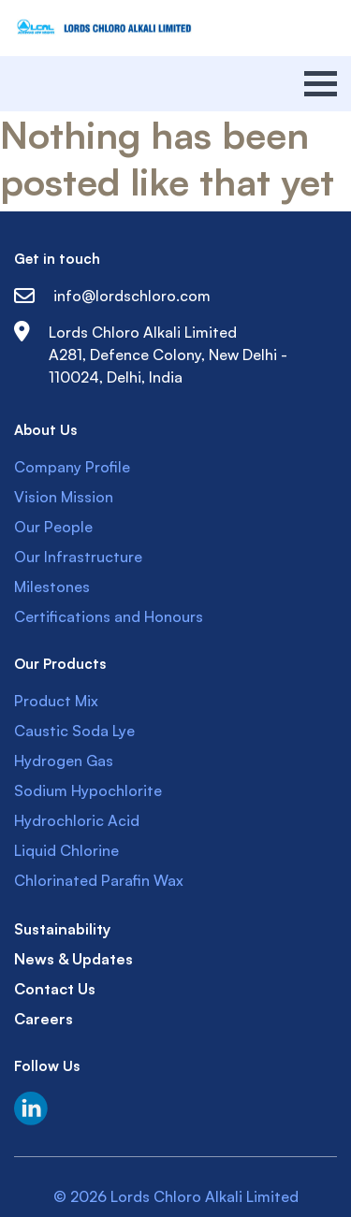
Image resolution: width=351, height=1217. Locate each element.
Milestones (52, 586)
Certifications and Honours (108, 616)
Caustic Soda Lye (74, 730)
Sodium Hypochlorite (88, 790)
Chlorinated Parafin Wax (98, 880)
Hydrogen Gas (63, 760)
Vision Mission (63, 496)
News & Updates (73, 958)
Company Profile (72, 466)
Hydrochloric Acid (76, 820)
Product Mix (56, 700)
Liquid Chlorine (66, 850)
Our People (53, 526)
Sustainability (62, 929)
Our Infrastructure (78, 556)
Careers (43, 1018)
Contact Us (54, 988)
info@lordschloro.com (112, 295)
